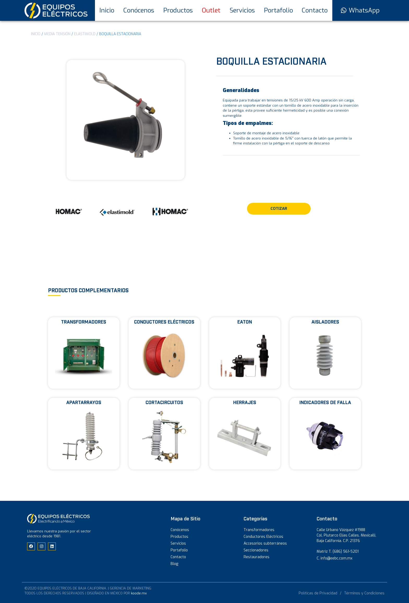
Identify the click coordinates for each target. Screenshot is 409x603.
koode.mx (139, 593)
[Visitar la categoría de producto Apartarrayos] (83, 434)
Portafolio (278, 10)
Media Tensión (57, 34)
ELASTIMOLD (84, 34)
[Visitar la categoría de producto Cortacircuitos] (164, 434)
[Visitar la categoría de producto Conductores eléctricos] (164, 353)
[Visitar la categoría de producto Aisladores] (325, 353)
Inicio (106, 10)
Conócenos (138, 10)
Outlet (211, 10)
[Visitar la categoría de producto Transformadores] (83, 353)
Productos (178, 10)
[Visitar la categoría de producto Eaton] (245, 353)
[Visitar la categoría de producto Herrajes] (245, 434)
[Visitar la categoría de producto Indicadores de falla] (325, 434)
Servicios (242, 10)
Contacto (315, 10)
